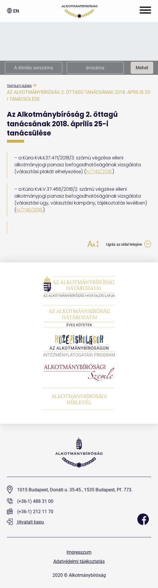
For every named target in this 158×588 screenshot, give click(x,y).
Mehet (142, 67)
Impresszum (79, 552)
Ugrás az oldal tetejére (128, 244)
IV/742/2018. (99, 171)
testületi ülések (19, 85)
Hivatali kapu (25, 522)
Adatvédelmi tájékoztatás (79, 561)
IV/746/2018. (29, 210)
